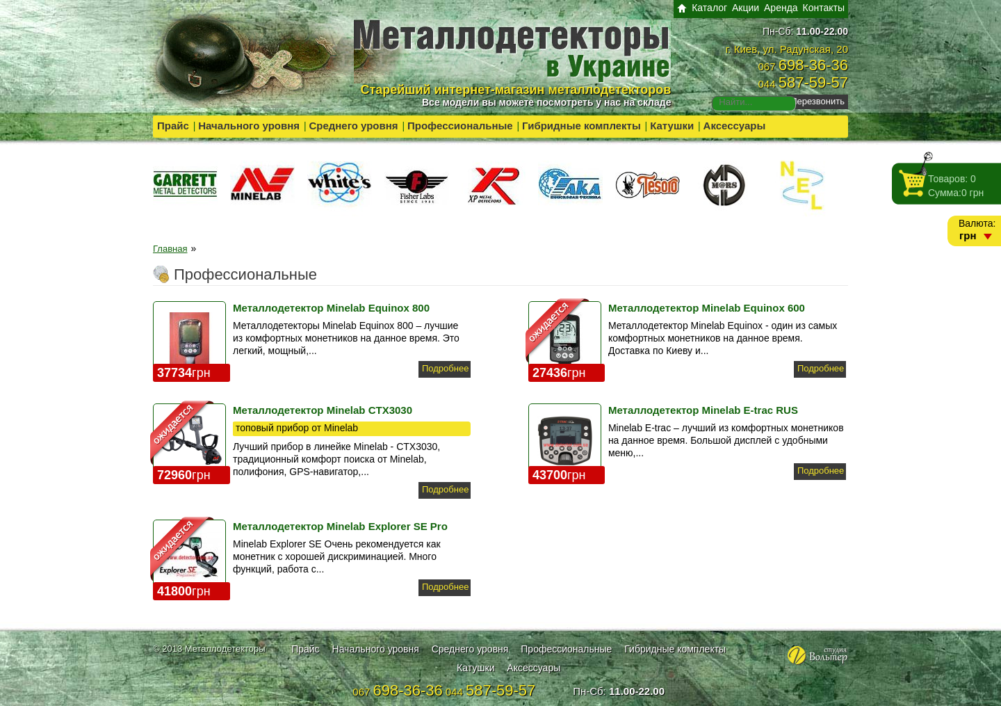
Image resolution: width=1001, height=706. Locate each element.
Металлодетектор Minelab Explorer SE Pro (340, 526)
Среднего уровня (353, 125)
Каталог (709, 7)
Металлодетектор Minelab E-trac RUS (703, 410)
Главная (170, 248)
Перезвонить (817, 101)
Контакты (824, 7)
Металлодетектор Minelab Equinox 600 (706, 308)
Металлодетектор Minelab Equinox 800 (331, 308)
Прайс (173, 125)
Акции (745, 7)
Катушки (672, 125)
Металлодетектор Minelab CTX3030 (322, 410)
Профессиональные (460, 125)
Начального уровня (249, 125)
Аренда (781, 7)
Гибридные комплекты (581, 125)
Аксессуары (734, 125)
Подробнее (445, 368)
